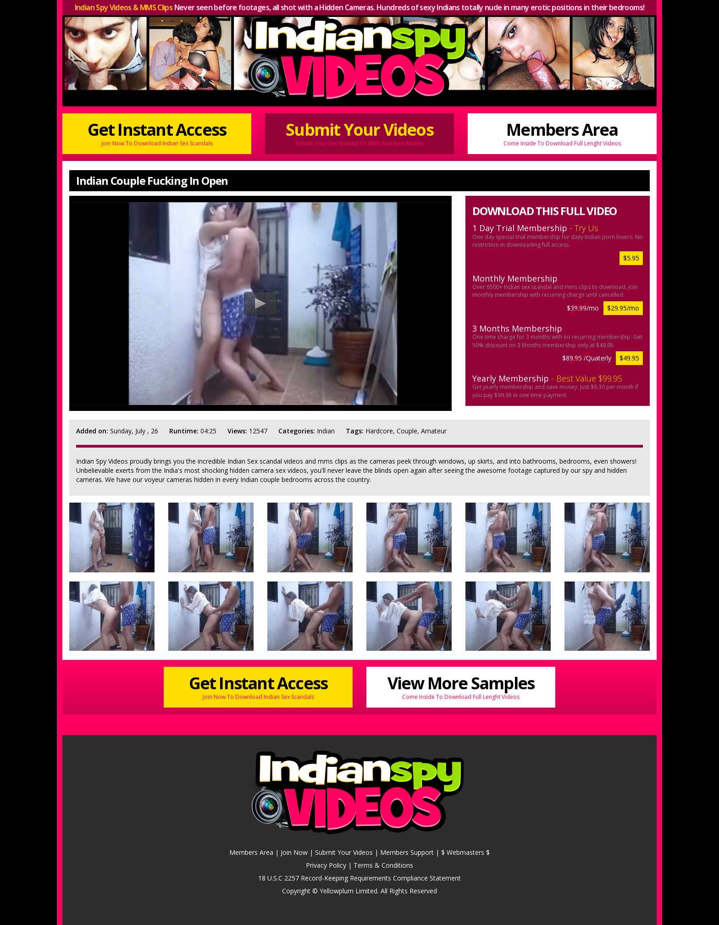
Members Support (407, 852)
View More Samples (460, 686)
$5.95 (631, 258)
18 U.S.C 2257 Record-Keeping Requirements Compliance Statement (359, 878)
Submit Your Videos (359, 132)
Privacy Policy (326, 865)
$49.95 (629, 358)
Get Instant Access (156, 132)
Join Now (294, 852)
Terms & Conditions (383, 865)
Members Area (562, 132)
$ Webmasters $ (465, 852)
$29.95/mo (623, 308)
